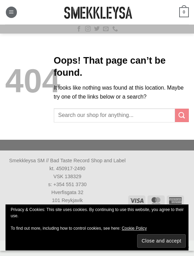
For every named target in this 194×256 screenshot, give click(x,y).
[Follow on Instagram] (88, 29)
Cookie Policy (134, 228)
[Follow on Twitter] (97, 29)
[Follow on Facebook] (79, 29)
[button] (11, 12)
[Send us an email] (106, 29)
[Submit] (182, 115)
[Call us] (115, 29)
